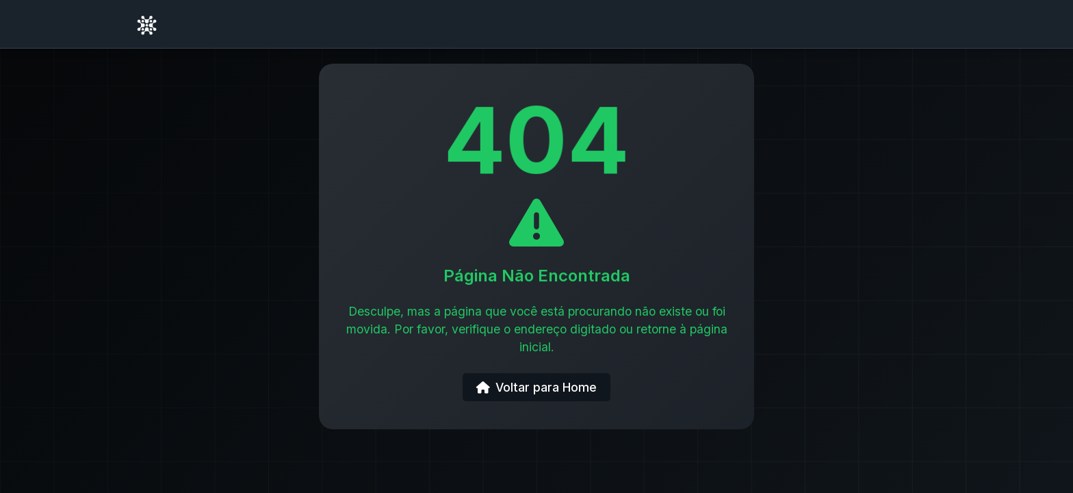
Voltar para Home (536, 387)
